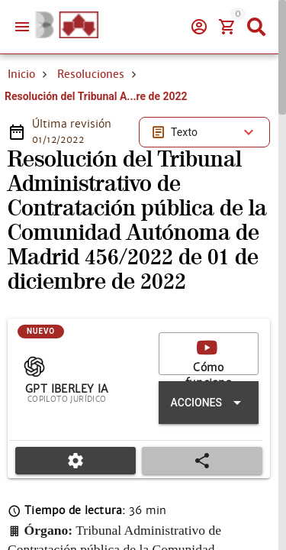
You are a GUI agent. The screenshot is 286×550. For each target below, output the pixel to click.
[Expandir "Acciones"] (209, 402)
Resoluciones (90, 74)
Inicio (21, 74)
